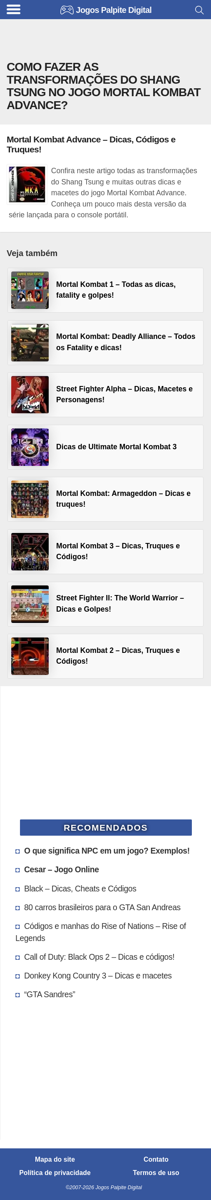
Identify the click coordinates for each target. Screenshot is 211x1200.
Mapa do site (55, 1159)
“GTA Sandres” (49, 994)
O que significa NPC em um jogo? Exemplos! (107, 850)
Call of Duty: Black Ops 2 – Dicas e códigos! (99, 956)
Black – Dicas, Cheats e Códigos (80, 888)
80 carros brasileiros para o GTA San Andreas (102, 907)
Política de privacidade (55, 1173)
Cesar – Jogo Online (61, 869)
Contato (156, 1159)
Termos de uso (156, 1173)
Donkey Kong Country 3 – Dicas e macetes (98, 975)
